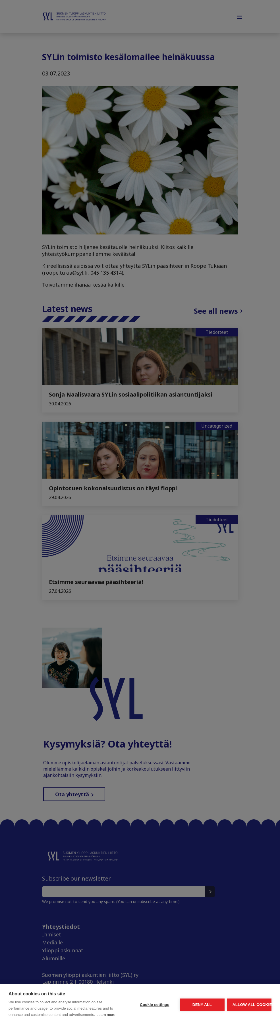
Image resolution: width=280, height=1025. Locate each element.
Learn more (45, 1014)
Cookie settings (101, 989)
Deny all (169, 989)
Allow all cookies (238, 989)
